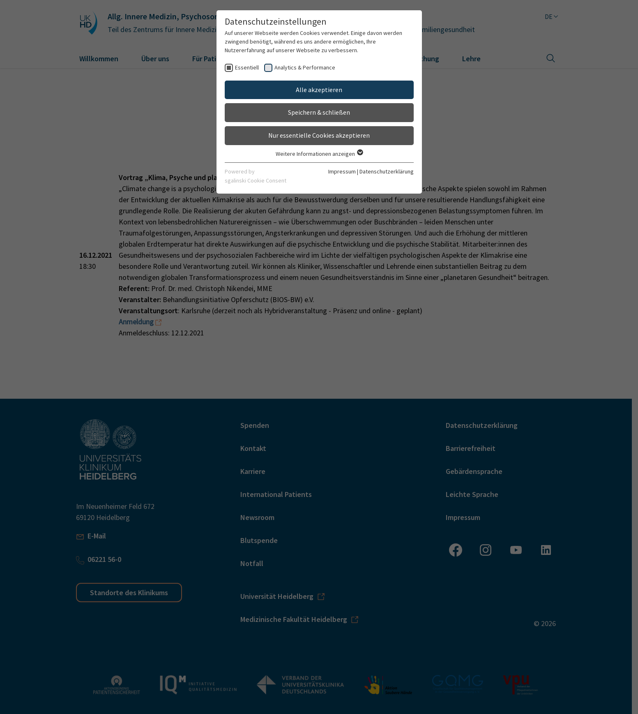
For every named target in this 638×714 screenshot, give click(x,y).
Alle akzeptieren (319, 89)
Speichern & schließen (319, 112)
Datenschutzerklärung (386, 171)
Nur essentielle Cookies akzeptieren (319, 135)
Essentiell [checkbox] (247, 67)
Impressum (342, 171)
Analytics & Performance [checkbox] (304, 67)
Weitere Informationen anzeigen (319, 153)
